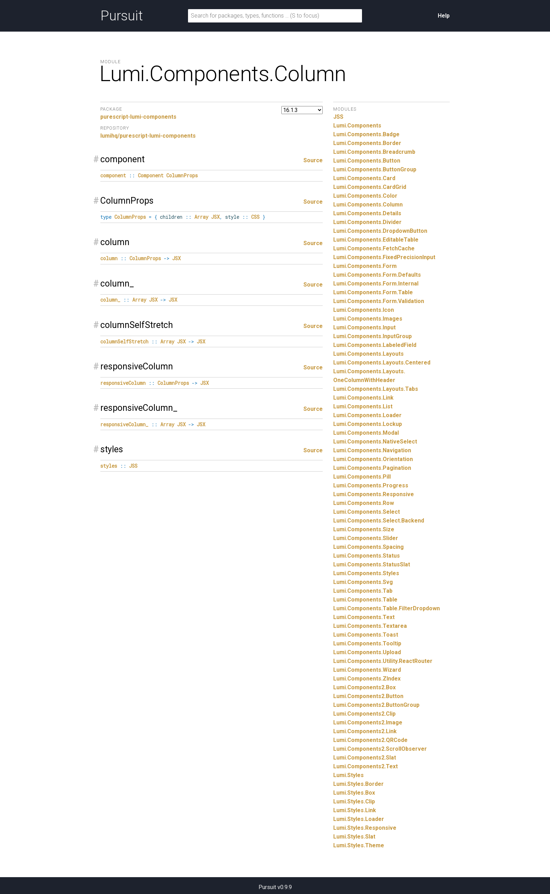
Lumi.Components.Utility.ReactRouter (382, 661)
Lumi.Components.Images (367, 318)
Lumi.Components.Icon (363, 310)
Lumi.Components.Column (368, 204)
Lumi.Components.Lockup (367, 424)
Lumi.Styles (348, 775)
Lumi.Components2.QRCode (370, 740)
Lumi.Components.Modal (366, 432)
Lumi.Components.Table (365, 599)
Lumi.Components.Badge (366, 134)
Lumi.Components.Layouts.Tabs (375, 389)
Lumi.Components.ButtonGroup (374, 169)
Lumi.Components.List (363, 406)
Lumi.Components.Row (363, 503)
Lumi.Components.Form (365, 266)
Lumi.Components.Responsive (373, 494)
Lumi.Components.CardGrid (369, 187)
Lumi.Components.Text (364, 617)
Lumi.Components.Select (366, 511)
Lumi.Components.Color (365, 195)
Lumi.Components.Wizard (367, 669)
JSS (338, 116)
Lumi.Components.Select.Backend (378, 520)
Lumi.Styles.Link (354, 810)
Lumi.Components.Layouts (368, 353)
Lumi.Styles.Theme (358, 845)
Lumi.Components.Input (364, 327)
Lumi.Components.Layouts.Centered (381, 362)
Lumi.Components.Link (363, 397)
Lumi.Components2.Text (365, 766)
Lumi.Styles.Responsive (364, 827)
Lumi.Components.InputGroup (372, 336)
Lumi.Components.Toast (365, 634)
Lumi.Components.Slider (365, 538)
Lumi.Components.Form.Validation (378, 301)
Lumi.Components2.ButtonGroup (376, 705)
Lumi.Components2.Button (368, 696)
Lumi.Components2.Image (367, 722)
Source (313, 160)
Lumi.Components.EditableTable (375, 239)
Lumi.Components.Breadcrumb (374, 152)
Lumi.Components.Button (366, 160)
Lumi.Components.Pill (362, 476)
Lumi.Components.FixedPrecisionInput (384, 257)
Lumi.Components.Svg (363, 582)
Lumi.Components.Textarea (370, 626)
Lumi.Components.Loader (367, 415)
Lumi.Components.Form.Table (373, 292)
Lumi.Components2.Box (364, 687)
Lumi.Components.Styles (366, 573)
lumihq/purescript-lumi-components (148, 135)
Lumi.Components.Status (366, 555)
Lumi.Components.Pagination (372, 468)
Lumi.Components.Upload (367, 652)
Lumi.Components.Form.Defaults (377, 274)
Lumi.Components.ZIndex (367, 678)
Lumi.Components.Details (367, 213)
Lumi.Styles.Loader (358, 819)
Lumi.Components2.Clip (364, 713)
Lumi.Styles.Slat (354, 836)
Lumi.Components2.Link (365, 731)
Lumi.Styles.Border (358, 784)
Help (444, 15)
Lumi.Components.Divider (367, 222)
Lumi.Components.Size (363, 529)
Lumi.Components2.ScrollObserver (380, 748)
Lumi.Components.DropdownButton (380, 231)
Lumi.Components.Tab (363, 590)
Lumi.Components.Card (364, 178)
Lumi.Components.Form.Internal (375, 283)
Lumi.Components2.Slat (364, 757)
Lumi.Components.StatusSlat (371, 564)
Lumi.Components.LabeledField (374, 345)
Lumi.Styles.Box (354, 792)
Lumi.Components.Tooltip (367, 643)
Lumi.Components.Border (367, 143)
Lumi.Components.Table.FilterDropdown (386, 608)
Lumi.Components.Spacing (368, 547)
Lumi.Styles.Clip (354, 801)
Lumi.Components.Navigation (372, 450)
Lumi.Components (357, 125)
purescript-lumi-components (138, 116)
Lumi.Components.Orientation (373, 459)
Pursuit (121, 16)
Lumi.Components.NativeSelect (375, 441)
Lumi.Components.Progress (370, 485)
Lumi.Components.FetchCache (374, 248)
